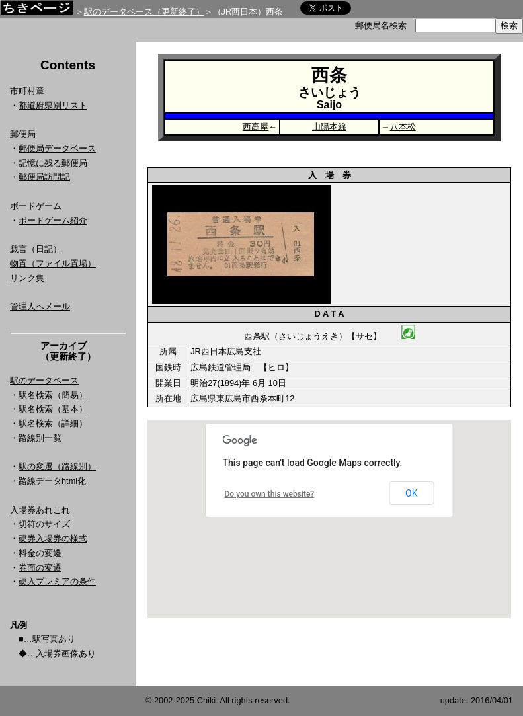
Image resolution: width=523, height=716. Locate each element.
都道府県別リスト (53, 105)
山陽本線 (329, 127)
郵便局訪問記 (44, 177)
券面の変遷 (40, 568)
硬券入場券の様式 (53, 538)
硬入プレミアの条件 (57, 581)
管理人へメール (40, 306)
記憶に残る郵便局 (53, 163)
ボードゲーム (35, 206)
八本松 (403, 127)
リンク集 (27, 278)
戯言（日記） (35, 249)
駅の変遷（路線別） (57, 466)
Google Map (329, 519)
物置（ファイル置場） (53, 263)
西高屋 (255, 127)
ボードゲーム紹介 (53, 220)
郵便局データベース (57, 148)
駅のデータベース (44, 380)
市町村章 (27, 91)
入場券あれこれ (40, 510)
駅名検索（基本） (53, 409)
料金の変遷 (40, 553)
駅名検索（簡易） (53, 395)
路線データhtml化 (52, 481)
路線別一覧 (40, 438)
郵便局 (23, 134)
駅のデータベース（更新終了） (144, 12)
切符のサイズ (44, 524)
